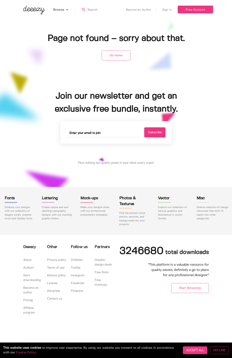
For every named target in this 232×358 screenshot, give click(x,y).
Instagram (78, 275)
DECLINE (219, 350)
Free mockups (101, 282)
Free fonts (101, 272)
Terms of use (55, 267)
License (52, 283)
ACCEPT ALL (195, 350)
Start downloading (32, 278)
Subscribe (155, 132)
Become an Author (141, 10)
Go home (116, 55)
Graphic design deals (103, 262)
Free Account (195, 9)
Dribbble (77, 260)
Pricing (28, 300)
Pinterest (77, 290)
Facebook (77, 283)
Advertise (53, 290)
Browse (64, 10)
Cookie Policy (26, 352)
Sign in (167, 10)
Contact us (54, 298)
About (27, 260)
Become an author (31, 290)
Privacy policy (56, 260)
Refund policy (56, 275)
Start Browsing (190, 288)
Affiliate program (29, 310)
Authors (28, 267)
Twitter (76, 267)
